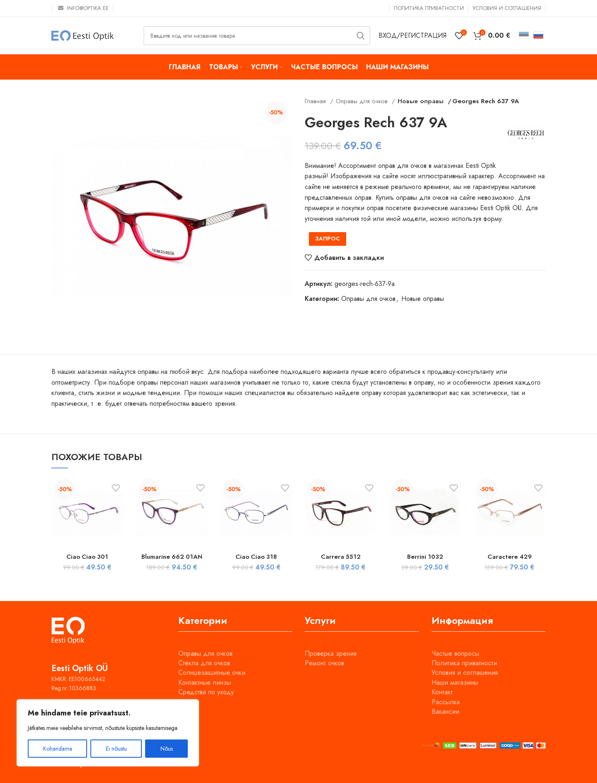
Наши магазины (455, 682)
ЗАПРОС (327, 238)
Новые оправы (419, 101)
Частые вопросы (455, 653)
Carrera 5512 (341, 556)
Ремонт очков (324, 663)
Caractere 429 (509, 556)
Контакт (442, 692)
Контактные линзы (204, 682)
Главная (316, 101)
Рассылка (446, 702)
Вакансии (445, 711)
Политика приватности (464, 663)
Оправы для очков (363, 101)
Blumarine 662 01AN (171, 556)
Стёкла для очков (204, 663)
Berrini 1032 (425, 556)
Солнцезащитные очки (211, 672)
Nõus (166, 748)
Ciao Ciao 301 (87, 556)
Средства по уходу (206, 692)
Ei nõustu (116, 748)
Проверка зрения (331, 653)
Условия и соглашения (465, 672)
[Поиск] (256, 35)
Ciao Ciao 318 (256, 556)
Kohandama (57, 748)
